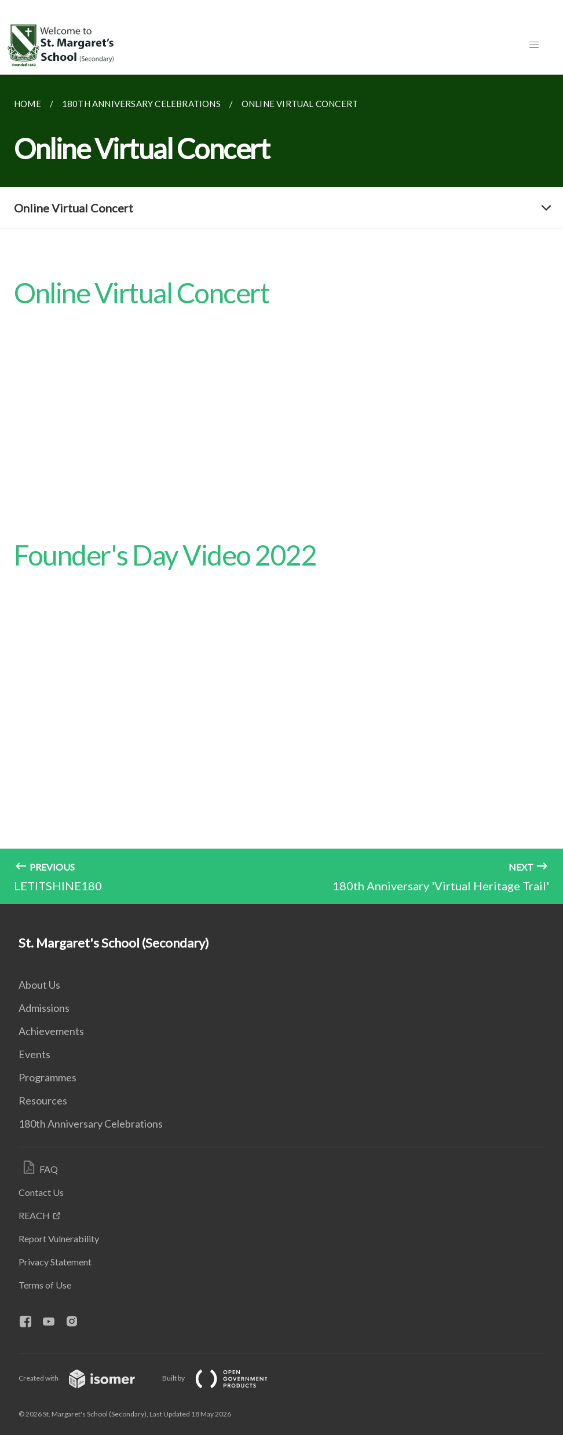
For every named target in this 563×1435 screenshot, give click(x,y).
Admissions (44, 1007)
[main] (281, 489)
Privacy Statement (55, 1261)
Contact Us (41, 1192)
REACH (34, 1215)
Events (34, 1054)
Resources (43, 1100)
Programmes (47, 1077)
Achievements (51, 1031)
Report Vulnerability (59, 1238)
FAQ (48, 1169)
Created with (86, 1378)
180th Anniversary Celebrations (91, 1123)
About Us (39, 984)
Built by (224, 1378)
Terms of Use (45, 1284)
